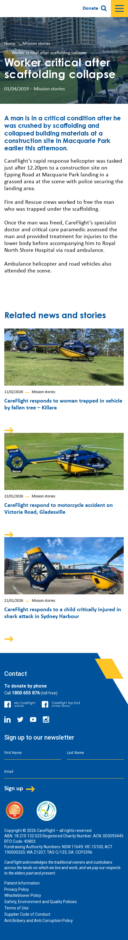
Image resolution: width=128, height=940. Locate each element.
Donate (90, 8)
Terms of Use (16, 908)
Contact (15, 673)
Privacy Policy (16, 889)
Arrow (12, 430)
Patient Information (22, 883)
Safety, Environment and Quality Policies (40, 901)
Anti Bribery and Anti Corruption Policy (38, 920)
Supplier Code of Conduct (27, 914)
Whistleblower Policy (22, 895)
